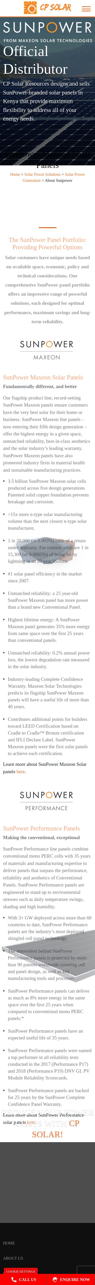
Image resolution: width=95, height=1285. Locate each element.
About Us (13, 1258)
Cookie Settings (20, 1271)
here (31, 1122)
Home (15, 174)
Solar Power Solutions (42, 174)
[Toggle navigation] (84, 8)
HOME (9, 1243)
